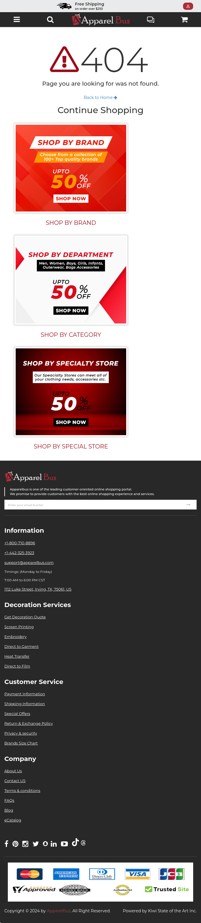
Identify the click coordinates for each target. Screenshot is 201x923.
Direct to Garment (21, 646)
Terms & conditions (22, 790)
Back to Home (100, 97)
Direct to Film (17, 666)
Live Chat (150, 20)
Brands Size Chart (21, 743)
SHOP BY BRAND (71, 222)
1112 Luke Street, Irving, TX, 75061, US (37, 589)
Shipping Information (24, 703)
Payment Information (24, 694)
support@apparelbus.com (29, 562)
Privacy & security (20, 733)
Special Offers (17, 713)
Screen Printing (19, 626)
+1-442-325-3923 (19, 552)
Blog (8, 810)
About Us (13, 770)
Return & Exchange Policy (28, 723)
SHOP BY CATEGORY (71, 334)
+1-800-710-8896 (19, 542)
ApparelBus (58, 910)
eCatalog (12, 820)
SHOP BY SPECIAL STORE (71, 446)
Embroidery (15, 636)
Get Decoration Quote (25, 617)
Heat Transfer (17, 656)
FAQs (9, 800)
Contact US (15, 780)
